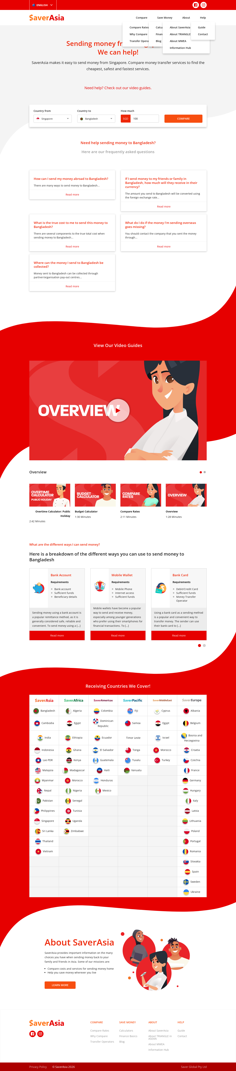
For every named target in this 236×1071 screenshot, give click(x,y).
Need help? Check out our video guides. (118, 87)
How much (127, 111)
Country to (84, 111)
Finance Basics (128, 1036)
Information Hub (158, 1049)
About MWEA (156, 1044)
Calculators (126, 1030)
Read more (72, 194)
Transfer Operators (102, 1041)
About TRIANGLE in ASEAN (160, 1037)
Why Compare (99, 1036)
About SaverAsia (158, 1030)
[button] (199, 645)
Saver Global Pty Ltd (194, 1067)
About (186, 17)
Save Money (164, 17)
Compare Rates (99, 1030)
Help (203, 17)
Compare (141, 17)
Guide (181, 1030)
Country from (42, 111)
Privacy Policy (38, 1067)
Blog (122, 1041)
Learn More (60, 985)
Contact (182, 1036)
